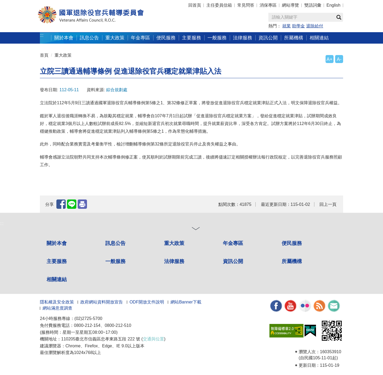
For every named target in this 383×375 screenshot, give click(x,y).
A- (339, 59)
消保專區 (268, 5)
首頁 (44, 55)
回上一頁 (327, 204)
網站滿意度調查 (57, 308)
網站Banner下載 (185, 302)
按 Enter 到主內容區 (24, 3)
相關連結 (319, 37)
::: (41, 35)
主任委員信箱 (219, 5)
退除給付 (314, 26)
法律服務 (242, 37)
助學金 (298, 26)
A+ (329, 59)
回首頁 (194, 5)
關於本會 (63, 37)
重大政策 (114, 37)
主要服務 (191, 37)
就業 (286, 26)
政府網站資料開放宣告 (101, 302)
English (333, 5)
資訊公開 (268, 37)
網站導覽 (290, 5)
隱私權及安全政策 (57, 302)
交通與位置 (153, 339)
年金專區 (140, 37)
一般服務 (217, 37)
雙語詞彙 (312, 5)
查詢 (339, 17)
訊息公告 (89, 37)
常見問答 (245, 5)
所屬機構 (293, 37)
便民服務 (166, 37)
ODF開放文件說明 (147, 302)
